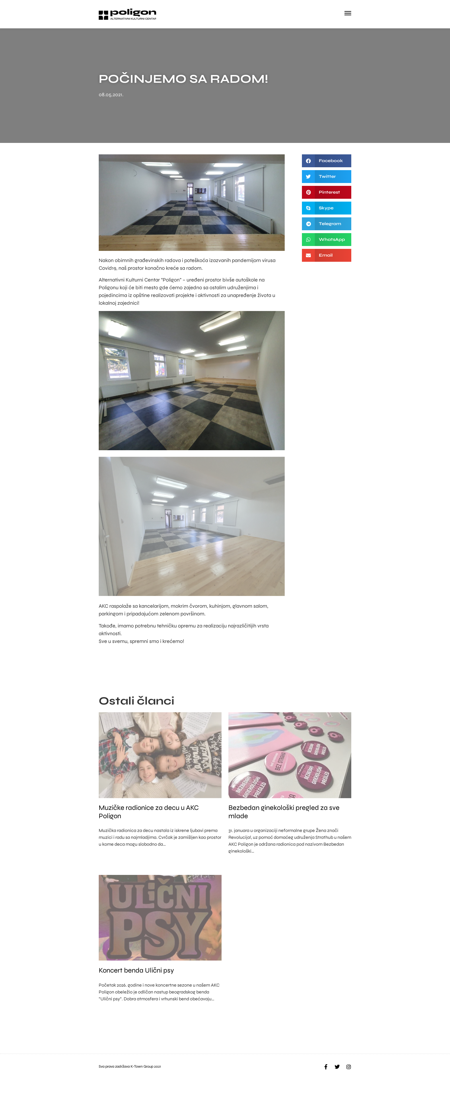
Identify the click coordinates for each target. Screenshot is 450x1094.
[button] (326, 160)
